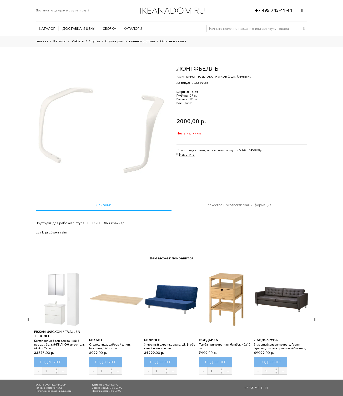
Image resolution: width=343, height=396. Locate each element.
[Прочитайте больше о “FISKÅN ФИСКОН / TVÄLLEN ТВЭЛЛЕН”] (50, 361)
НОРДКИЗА (208, 340)
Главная (42, 41)
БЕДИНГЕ (152, 340)
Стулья (94, 41)
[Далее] (315, 319)
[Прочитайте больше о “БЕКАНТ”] (105, 361)
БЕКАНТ (96, 340)
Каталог (59, 41)
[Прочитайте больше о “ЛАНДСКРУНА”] (270, 361)
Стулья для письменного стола (130, 41)
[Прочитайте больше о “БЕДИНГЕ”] (160, 361)
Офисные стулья (173, 41)
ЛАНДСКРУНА (266, 340)
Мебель (77, 41)
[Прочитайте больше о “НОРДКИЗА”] (215, 361)
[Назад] (28, 319)
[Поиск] (303, 28)
